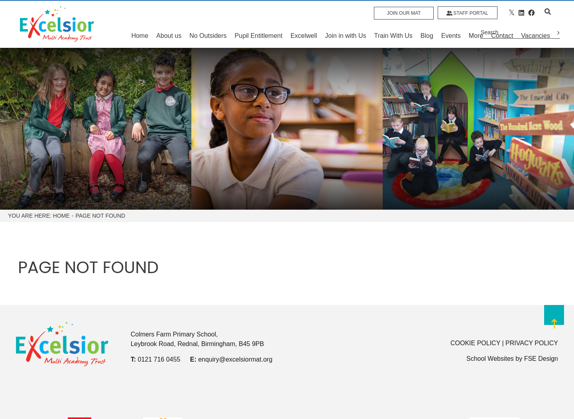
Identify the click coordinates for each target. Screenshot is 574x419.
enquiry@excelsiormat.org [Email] (235, 359)
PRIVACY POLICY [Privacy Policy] (531, 343)
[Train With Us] (393, 24)
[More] (476, 24)
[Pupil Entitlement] (259, 24)
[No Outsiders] (207, 24)
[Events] (451, 24)
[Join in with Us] (345, 24)
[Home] (57, 24)
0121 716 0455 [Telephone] (159, 359)
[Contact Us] (502, 24)
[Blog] (427, 24)
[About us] (168, 24)
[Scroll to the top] (554, 322)
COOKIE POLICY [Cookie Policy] (475, 343)
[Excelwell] (304, 24)
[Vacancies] (535, 24)
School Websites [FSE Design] (490, 358)
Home (61, 215)
